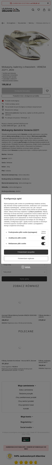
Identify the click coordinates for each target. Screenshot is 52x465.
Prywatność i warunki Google (18, 215)
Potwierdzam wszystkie (26, 252)
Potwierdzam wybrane (26, 258)
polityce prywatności (35, 211)
